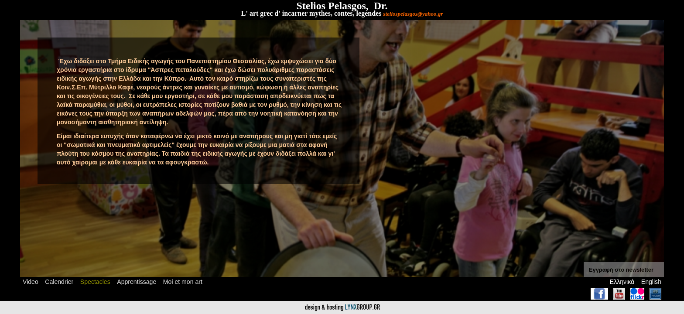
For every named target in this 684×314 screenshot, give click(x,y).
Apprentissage (136, 281)
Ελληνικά (622, 281)
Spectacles (95, 281)
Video (30, 281)
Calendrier (59, 281)
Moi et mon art (182, 281)
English (651, 281)
